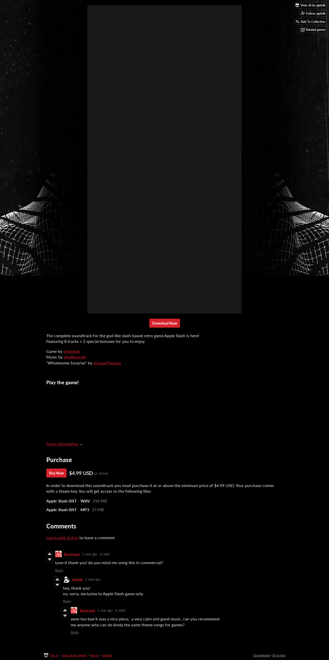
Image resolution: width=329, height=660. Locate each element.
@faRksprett (75, 356)
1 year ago (89, 554)
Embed (107, 655)
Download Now (164, 323)
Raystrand (71, 554)
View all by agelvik (74, 655)
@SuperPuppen (107, 362)
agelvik (77, 579)
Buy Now (56, 473)
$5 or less (278, 655)
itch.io (54, 655)
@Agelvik (71, 351)
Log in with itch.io (62, 537)
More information (64, 443)
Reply (59, 570)
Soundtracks (261, 655)
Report (94, 655)
